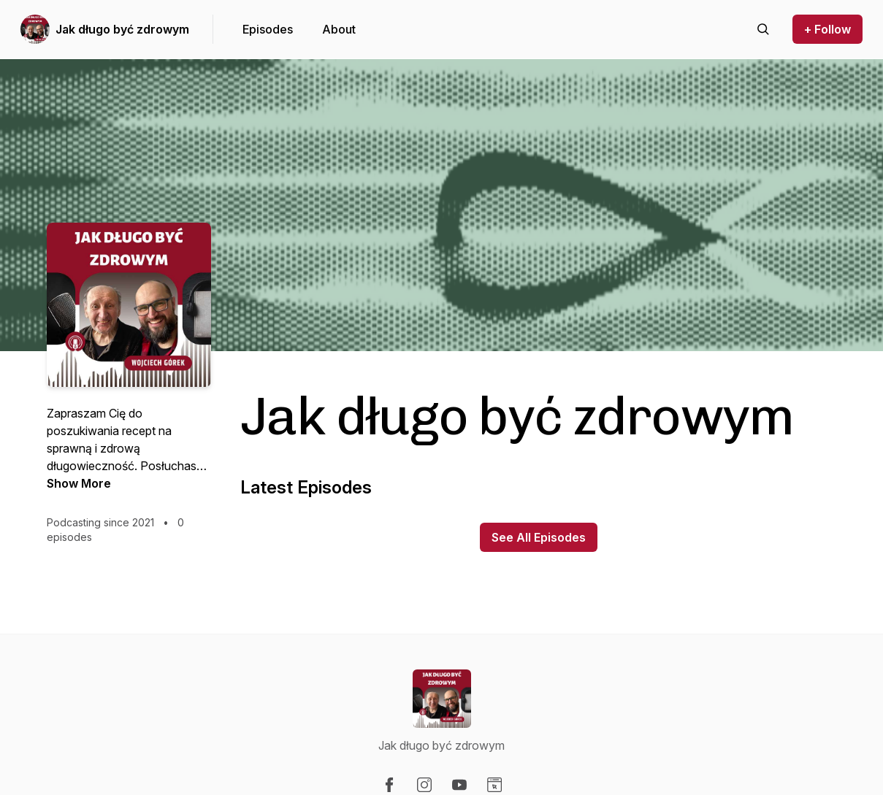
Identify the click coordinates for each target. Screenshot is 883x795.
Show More (79, 483)
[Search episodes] (763, 29)
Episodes (267, 29)
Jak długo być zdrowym (122, 29)
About (339, 29)
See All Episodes (539, 537)
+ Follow (827, 29)
